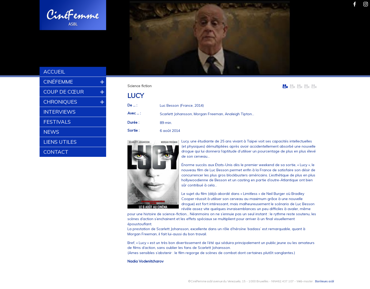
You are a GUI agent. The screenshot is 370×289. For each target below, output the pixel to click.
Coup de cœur (63, 91)
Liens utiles (60, 142)
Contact (55, 152)
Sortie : (133, 130)
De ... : (132, 105)
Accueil (54, 71)
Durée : (133, 122)
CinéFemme (58, 81)
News (51, 132)
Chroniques (60, 101)
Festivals (57, 122)
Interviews (59, 112)
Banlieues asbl (324, 281)
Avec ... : (134, 113)
